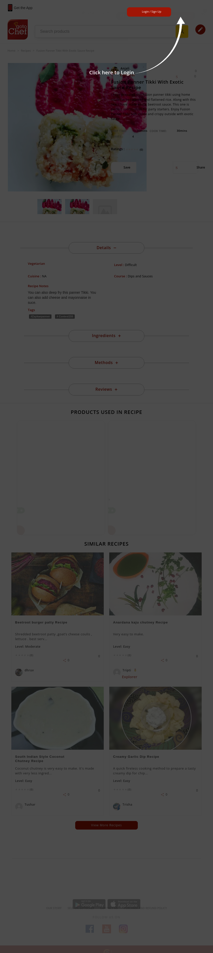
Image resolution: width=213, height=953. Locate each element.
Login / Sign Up (151, 11)
